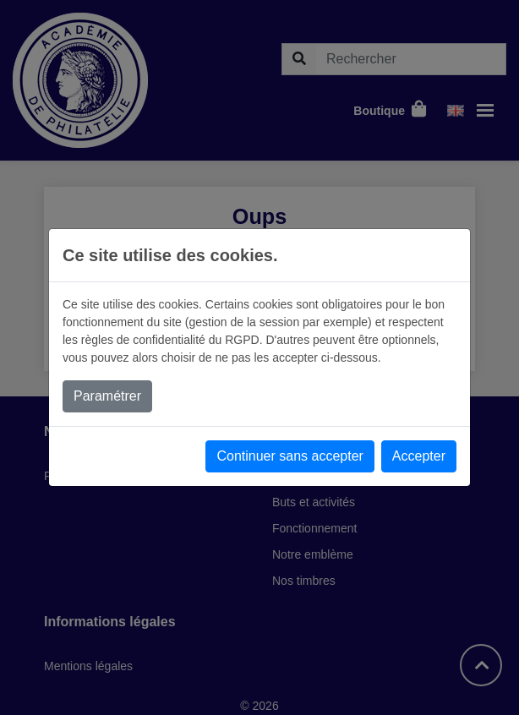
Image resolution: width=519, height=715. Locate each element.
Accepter (418, 456)
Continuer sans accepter (289, 456)
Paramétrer (107, 396)
